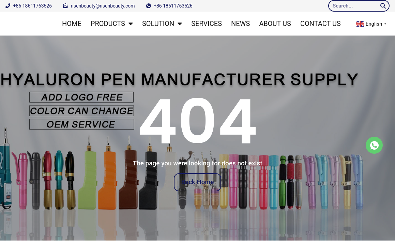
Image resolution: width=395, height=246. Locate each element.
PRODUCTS (112, 23)
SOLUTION (162, 23)
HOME (71, 23)
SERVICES (206, 23)
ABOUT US (275, 23)
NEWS (240, 23)
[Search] (383, 6)
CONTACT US (320, 23)
